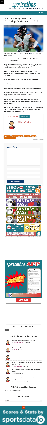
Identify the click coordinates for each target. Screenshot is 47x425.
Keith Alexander (18, 366)
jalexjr (15, 373)
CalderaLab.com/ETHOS (30, 92)
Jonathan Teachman (19, 342)
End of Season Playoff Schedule (20, 355)
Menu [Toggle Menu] (39, 13)
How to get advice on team (19, 347)
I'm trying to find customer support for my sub (24, 340)
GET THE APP (23, 300)
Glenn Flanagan (17, 357)
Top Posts (34, 136)
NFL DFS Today (7, 136)
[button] (2, 2)
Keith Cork (32, 53)
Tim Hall (16, 349)
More (7, 329)
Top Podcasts (27, 136)
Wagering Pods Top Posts (9, 137)
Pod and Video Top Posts (17, 136)
